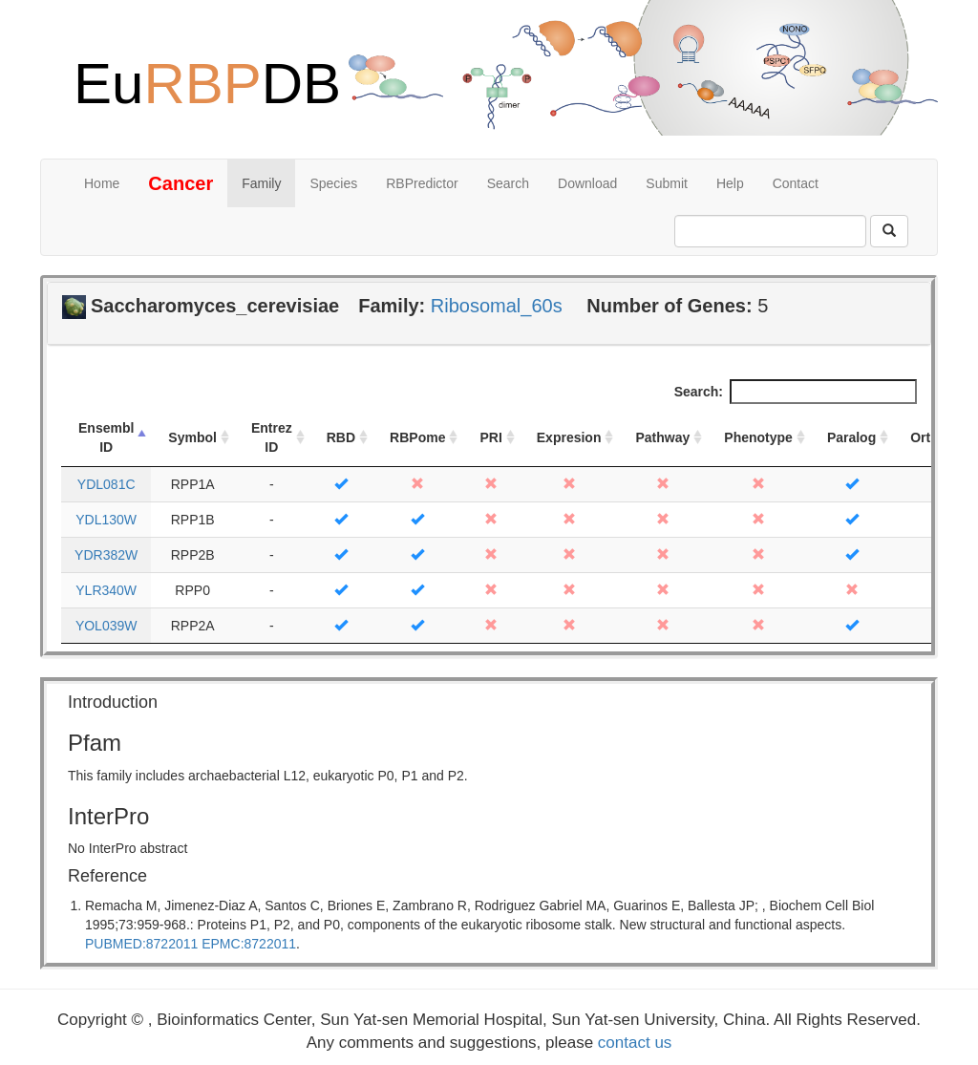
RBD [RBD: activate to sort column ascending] (341, 437)
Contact (796, 183)
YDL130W (106, 519)
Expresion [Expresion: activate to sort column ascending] (569, 437)
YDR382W (106, 555)
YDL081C (106, 484)
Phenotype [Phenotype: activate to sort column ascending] (758, 437)
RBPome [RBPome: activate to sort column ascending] (417, 437)
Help (730, 183)
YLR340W (106, 590)
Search (508, 183)
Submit (667, 183)
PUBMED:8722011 (141, 943)
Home (101, 183)
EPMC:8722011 (249, 943)
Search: (795, 391)
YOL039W (106, 625)
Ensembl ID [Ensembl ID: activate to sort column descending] (106, 437)
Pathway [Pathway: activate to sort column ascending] (662, 437)
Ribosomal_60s (497, 305)
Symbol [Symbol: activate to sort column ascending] (192, 437)
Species (333, 183)
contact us (635, 1042)
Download (587, 183)
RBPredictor (421, 183)
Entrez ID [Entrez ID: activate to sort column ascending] (271, 437)
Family (261, 183)
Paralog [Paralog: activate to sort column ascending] (851, 437)
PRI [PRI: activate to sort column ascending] (490, 437)
